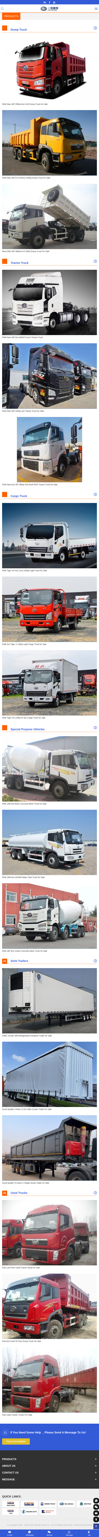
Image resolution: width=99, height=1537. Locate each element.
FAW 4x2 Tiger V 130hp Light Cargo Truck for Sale (24, 644)
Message (69, 1535)
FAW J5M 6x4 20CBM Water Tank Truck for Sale (23, 877)
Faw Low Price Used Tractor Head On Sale (21, 1268)
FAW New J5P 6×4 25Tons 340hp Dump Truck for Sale (26, 178)
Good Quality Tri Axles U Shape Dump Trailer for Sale (25, 1183)
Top (89, 1535)
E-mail (9, 1535)
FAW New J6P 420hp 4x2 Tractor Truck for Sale (23, 411)
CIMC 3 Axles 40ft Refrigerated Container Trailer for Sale (27, 1036)
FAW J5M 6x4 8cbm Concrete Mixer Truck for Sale (24, 804)
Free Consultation (16, 1441)
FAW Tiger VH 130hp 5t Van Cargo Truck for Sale (23, 718)
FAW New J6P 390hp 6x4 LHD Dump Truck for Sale (25, 104)
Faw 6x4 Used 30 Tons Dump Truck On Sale (21, 1341)
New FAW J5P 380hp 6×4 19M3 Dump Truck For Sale (25, 251)
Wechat (49, 1535)
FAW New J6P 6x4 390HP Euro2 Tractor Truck (22, 337)
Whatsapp (29, 1535)
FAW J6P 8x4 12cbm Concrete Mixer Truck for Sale (24, 951)
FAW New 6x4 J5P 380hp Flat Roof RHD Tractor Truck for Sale (29, 484)
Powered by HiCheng (82, 1525)
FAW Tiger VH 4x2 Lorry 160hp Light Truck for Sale (24, 570)
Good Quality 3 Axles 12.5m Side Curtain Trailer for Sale (26, 1109)
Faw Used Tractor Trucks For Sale (17, 1415)
